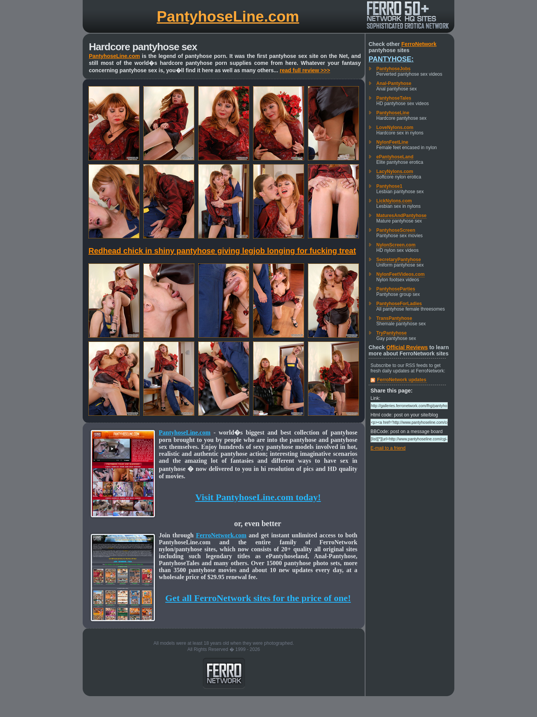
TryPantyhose (391, 333)
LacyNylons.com (394, 171)
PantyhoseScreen (395, 230)
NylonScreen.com (395, 245)
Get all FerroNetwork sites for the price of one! (258, 598)
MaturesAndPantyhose (401, 215)
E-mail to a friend (388, 448)
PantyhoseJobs (393, 68)
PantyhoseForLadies (399, 303)
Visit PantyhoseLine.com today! (258, 497)
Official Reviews (407, 347)
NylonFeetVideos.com (400, 274)
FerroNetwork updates (401, 379)
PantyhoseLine (392, 113)
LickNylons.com (394, 201)
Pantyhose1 (389, 186)
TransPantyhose (394, 318)
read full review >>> (305, 70)
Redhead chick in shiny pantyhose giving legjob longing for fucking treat (222, 250)
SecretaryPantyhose (398, 259)
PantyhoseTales (393, 98)
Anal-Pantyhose (393, 83)
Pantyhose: (391, 59)
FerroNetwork (419, 44)
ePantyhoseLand (394, 157)
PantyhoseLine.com (228, 16)
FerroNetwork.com (221, 535)
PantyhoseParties (395, 289)
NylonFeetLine (392, 142)
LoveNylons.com (394, 127)
